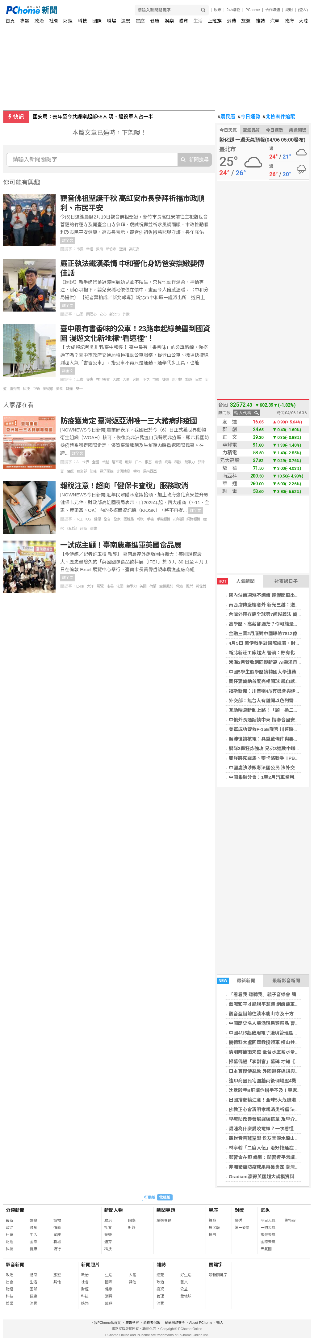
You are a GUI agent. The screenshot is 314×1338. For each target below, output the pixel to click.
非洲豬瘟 (123, 471)
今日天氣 (228, 130)
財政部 (72, 528)
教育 (99, 249)
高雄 (93, 528)
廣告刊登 (132, 1322)
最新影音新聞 (286, 980)
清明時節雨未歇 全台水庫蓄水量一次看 (269, 1052)
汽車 (274, 20)
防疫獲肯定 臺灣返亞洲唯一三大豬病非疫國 (128, 421)
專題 (24, 20)
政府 (289, 20)
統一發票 (242, 1227)
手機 (150, 519)
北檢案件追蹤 (279, 116)
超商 (83, 528)
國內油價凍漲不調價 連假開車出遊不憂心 (271, 595)
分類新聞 (15, 1210)
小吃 (145, 379)
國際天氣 (268, 1242)
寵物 (57, 1220)
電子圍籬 (106, 471)
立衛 (36, 389)
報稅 (140, 519)
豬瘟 (70, 471)
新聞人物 (113, 1210)
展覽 (100, 586)
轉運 (69, 389)
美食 (59, 389)
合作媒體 (272, 10)
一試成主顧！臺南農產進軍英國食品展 (120, 545)
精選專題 (164, 1220)
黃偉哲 (201, 586)
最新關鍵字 (218, 1275)
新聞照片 (90, 1264)
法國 (119, 586)
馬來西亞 (150, 471)
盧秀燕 (15, 389)
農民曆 (226, 116)
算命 (212, 1220)
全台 (107, 519)
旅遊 (245, 20)
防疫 (93, 471)
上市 (79, 379)
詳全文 (67, 240)
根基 (148, 462)
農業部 (82, 471)
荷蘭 (152, 586)
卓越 (105, 462)
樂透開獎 (297, 130)
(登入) (303, 10)
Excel (80, 586)
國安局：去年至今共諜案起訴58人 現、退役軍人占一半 (93, 116)
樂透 (238, 1220)
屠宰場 (117, 462)
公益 (184, 1289)
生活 (198, 20)
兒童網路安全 (175, 1322)
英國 (143, 586)
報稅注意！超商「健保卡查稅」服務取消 (124, 486)
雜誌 (260, 20)
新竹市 (111, 249)
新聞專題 (166, 1210)
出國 (79, 314)
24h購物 (233, 10)
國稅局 (129, 519)
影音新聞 (15, 1264)
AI (77, 462)
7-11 (79, 519)
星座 (140, 20)
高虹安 (134, 249)
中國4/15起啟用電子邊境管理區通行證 (268, 1032)
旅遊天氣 (268, 1235)
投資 (160, 1289)
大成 (116, 379)
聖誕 (122, 249)
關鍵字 (216, 1264)
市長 (79, 249)
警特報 (289, 1220)
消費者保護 (151, 1322)
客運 (135, 379)
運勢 (125, 20)
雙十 (79, 389)
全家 (117, 519)
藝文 (184, 1282)
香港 (136, 471)
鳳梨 (189, 586)
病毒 (168, 462)
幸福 (89, 249)
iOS (88, 519)
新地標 (177, 379)
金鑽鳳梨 (166, 586)
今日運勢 (249, 116)
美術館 (48, 389)
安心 (102, 314)
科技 (82, 20)
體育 (183, 20)
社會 (53, 20)
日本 (198, 379)
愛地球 (185, 1296)
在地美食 (103, 379)
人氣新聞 (236, 581)
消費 (231, 20)
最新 (9, 1220)
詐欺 (126, 314)
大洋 (90, 586)
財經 (68, 20)
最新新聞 (236, 981)
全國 (95, 462)
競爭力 (189, 462)
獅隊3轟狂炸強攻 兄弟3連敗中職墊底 (267, 748)
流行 (57, 1249)
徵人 (219, 1322)
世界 (85, 462)
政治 (39, 20)
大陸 (303, 20)
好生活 (185, 1275)
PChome (252, 10)
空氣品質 (251, 130)
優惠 (89, 379)
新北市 (114, 314)
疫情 (158, 462)
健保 (97, 519)
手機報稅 (163, 519)
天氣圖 (266, 1249)
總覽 (160, 1275)
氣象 (265, 1210)
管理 (160, 1296)
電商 (179, 586)
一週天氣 (268, 1227)
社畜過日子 (286, 581)
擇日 (212, 1235)
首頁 (10, 20)
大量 (126, 379)
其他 (57, 1282)
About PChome (200, 1322)
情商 (57, 1227)
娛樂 (169, 20)
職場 (111, 20)
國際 (97, 20)
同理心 (91, 314)
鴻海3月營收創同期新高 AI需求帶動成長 (270, 662)
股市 (217, 10)
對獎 (239, 1210)
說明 (289, 10)
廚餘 (128, 462)
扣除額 (178, 519)
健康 (154, 20)
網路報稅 (193, 519)
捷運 (165, 379)
